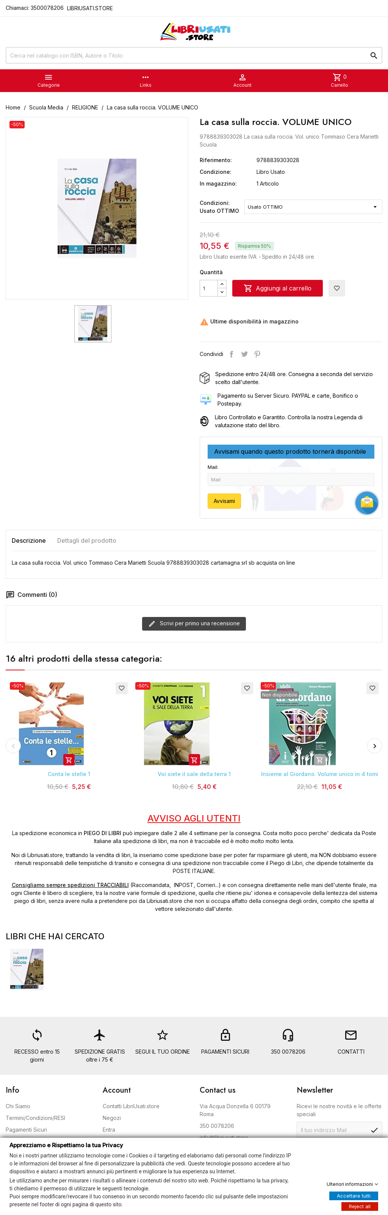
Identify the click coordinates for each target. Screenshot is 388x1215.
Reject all (360, 1206)
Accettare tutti (354, 1195)
